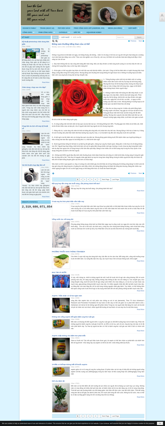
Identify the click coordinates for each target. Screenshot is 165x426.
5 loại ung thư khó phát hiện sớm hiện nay (68, 201)
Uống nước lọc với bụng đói (62, 219)
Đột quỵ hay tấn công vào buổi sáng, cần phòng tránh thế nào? (76, 183)
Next (140, 41)
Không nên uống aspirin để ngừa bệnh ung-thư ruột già (73, 317)
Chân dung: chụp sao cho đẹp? (34, 87)
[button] (116, 28)
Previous (133, 41)
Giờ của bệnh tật (58, 381)
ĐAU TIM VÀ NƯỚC (59, 272)
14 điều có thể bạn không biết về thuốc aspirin (69, 364)
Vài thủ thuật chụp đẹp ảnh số (33, 165)
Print (53, 173)
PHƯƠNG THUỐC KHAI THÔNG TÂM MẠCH (68, 252)
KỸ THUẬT (25, 37)
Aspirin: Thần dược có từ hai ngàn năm (67, 296)
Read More (45, 82)
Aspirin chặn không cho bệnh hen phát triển (69, 336)
